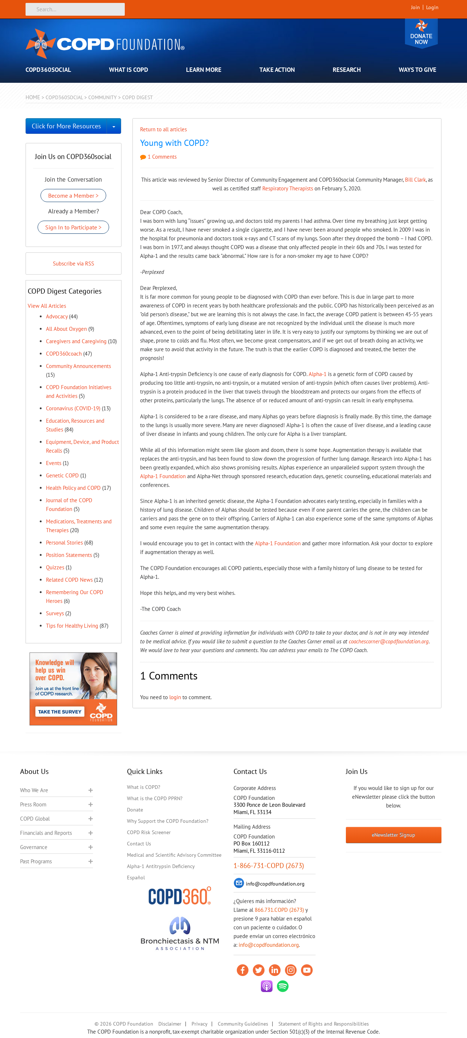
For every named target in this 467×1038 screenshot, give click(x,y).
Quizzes (55, 567)
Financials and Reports (46, 832)
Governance (33, 847)
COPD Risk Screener (149, 832)
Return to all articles (163, 129)
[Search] (75, 9)
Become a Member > (73, 195)
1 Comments (158, 156)
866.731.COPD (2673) (279, 909)
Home (33, 97)
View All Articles (47, 305)
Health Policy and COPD (73, 487)
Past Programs (36, 861)
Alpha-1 (318, 374)
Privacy (200, 1023)
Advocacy (56, 316)
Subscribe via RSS (73, 263)
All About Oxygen (66, 328)
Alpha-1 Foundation (163, 476)
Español (136, 877)
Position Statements (69, 554)
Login (432, 7)
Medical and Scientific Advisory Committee (174, 855)
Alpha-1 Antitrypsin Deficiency (161, 866)
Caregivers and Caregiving (76, 341)
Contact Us (139, 843)
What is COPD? (143, 787)
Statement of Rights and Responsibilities (323, 1023)
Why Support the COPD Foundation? (167, 821)
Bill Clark (415, 179)
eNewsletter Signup (393, 835)
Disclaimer (169, 1023)
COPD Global (35, 818)
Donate (421, 34)
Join (415, 7)
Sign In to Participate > (73, 227)
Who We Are (34, 790)
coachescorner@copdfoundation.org (389, 641)
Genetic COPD (62, 475)
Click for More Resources (66, 126)
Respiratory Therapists (287, 188)
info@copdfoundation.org (269, 944)
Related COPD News (69, 579)
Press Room (33, 804)
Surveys (55, 613)
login (175, 697)
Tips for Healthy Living (72, 625)
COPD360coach (64, 353)
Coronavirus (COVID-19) (73, 408)
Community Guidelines (243, 1023)
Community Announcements (78, 366)
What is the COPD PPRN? (154, 798)
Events (53, 463)
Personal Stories (64, 542)
